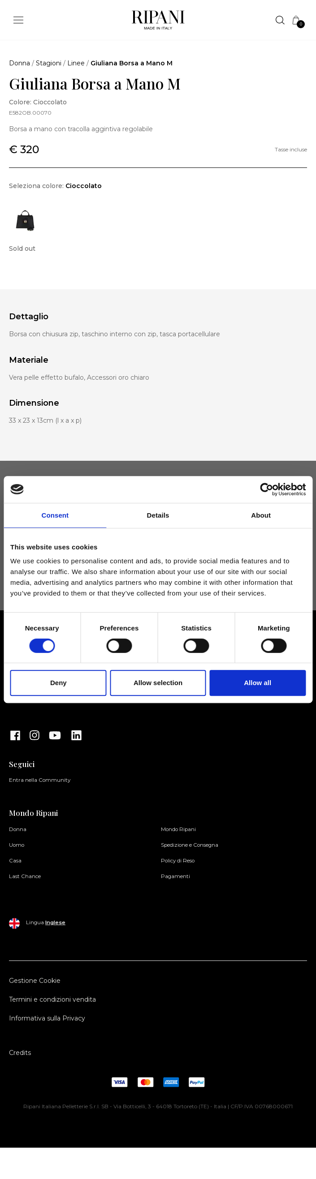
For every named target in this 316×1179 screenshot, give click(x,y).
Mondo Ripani (178, 829)
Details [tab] (158, 515)
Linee (76, 63)
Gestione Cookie (35, 981)
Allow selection (158, 682)
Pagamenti (175, 876)
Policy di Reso (178, 860)
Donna (19, 63)
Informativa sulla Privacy (47, 1018)
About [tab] (261, 515)
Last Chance (25, 876)
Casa (15, 860)
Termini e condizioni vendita (52, 999)
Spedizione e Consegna (189, 845)
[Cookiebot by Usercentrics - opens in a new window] (266, 489)
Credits (20, 1053)
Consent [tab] (55, 515)
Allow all (257, 682)
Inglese (55, 922)
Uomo (16, 845)
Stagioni (48, 63)
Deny (58, 682)
